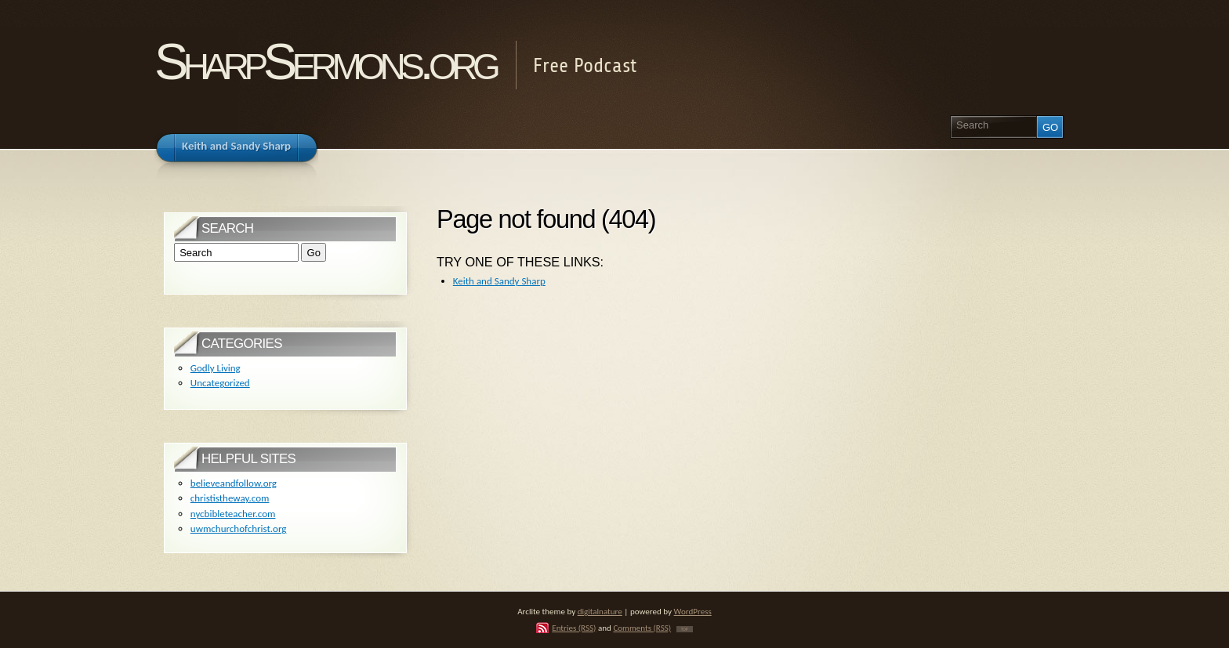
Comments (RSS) (642, 627)
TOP (684, 629)
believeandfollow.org (233, 483)
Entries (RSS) (574, 627)
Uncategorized (220, 383)
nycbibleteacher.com (233, 513)
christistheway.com (230, 498)
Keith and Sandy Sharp (499, 281)
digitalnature (600, 611)
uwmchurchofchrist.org (238, 528)
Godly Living (215, 368)
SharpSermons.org (324, 61)
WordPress (693, 611)
